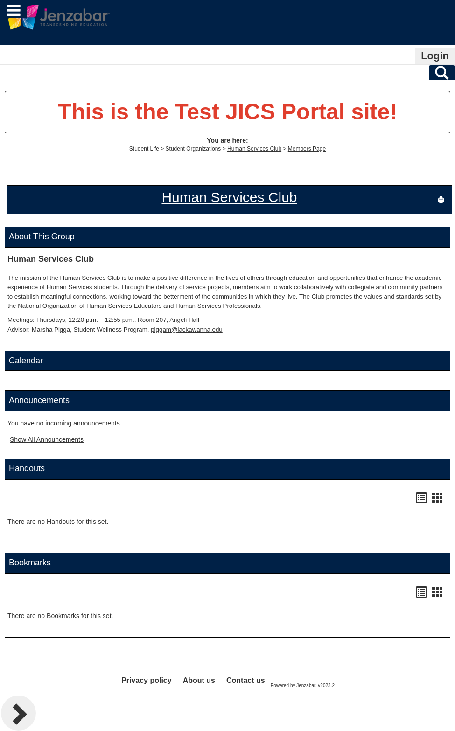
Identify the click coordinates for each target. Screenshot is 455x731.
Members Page (307, 149)
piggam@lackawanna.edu (187, 329)
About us (199, 680)
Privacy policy (146, 680)
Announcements (39, 400)
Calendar (26, 360)
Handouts (27, 468)
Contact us (245, 680)
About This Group (42, 236)
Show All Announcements (47, 439)
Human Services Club (254, 149)
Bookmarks (30, 562)
